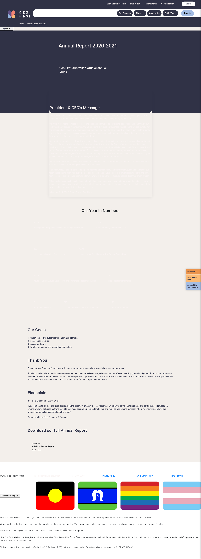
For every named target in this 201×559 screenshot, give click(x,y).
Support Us (154, 13)
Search (188, 4)
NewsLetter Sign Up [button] (10, 495)
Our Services (125, 13)
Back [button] (6, 28)
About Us (140, 13)
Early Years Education (116, 4)
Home (21, 24)
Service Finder (167, 4)
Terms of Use (177, 476)
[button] (4, 28)
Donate (187, 13)
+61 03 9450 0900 (76, 476)
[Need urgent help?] (193, 278)
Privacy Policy (108, 476)
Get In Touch (170, 13)
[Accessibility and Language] (193, 286)
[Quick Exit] (193, 271)
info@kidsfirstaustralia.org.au (47, 476)
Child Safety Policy (145, 476)
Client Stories (151, 4)
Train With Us (135, 4)
